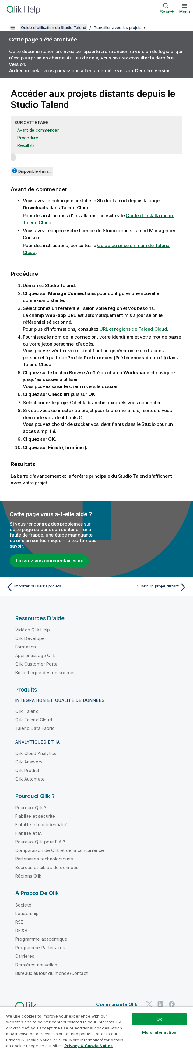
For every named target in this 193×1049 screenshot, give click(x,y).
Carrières (24, 956)
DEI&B (21, 930)
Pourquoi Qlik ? (31, 807)
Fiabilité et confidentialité (41, 824)
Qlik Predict (27, 770)
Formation (25, 646)
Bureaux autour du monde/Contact (51, 973)
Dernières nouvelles (36, 964)
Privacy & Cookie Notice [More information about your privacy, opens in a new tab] (88, 1045)
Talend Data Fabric (34, 728)
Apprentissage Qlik (35, 655)
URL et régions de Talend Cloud (133, 329)
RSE (19, 922)
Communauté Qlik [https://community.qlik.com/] (116, 1004)
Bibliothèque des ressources (45, 672)
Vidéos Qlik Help (32, 629)
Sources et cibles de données (47, 867)
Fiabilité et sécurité (35, 816)
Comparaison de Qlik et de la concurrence (59, 850)
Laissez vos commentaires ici (49, 560)
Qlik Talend (27, 711)
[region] (96, 1028)
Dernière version (152, 71)
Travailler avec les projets (118, 27)
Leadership (27, 913)
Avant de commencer (38, 130)
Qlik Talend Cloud (33, 719)
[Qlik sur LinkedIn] (160, 1004)
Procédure (27, 137)
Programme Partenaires (40, 947)
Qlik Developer (30, 638)
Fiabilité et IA (28, 833)
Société (23, 904)
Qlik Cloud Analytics (35, 753)
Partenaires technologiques (44, 858)
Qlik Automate (30, 778)
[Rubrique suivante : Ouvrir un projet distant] (143, 587)
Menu (184, 11)
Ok (159, 1019)
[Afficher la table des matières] (12, 27)
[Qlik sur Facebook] (172, 1004)
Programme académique (41, 939)
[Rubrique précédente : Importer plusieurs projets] (50, 587)
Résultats (26, 145)
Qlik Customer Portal (36, 663)
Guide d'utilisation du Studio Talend (53, 27)
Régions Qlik (28, 875)
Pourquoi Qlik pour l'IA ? (40, 841)
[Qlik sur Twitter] (149, 1004)
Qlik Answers (29, 761)
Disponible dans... (34, 171)
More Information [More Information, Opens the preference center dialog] (159, 1032)
